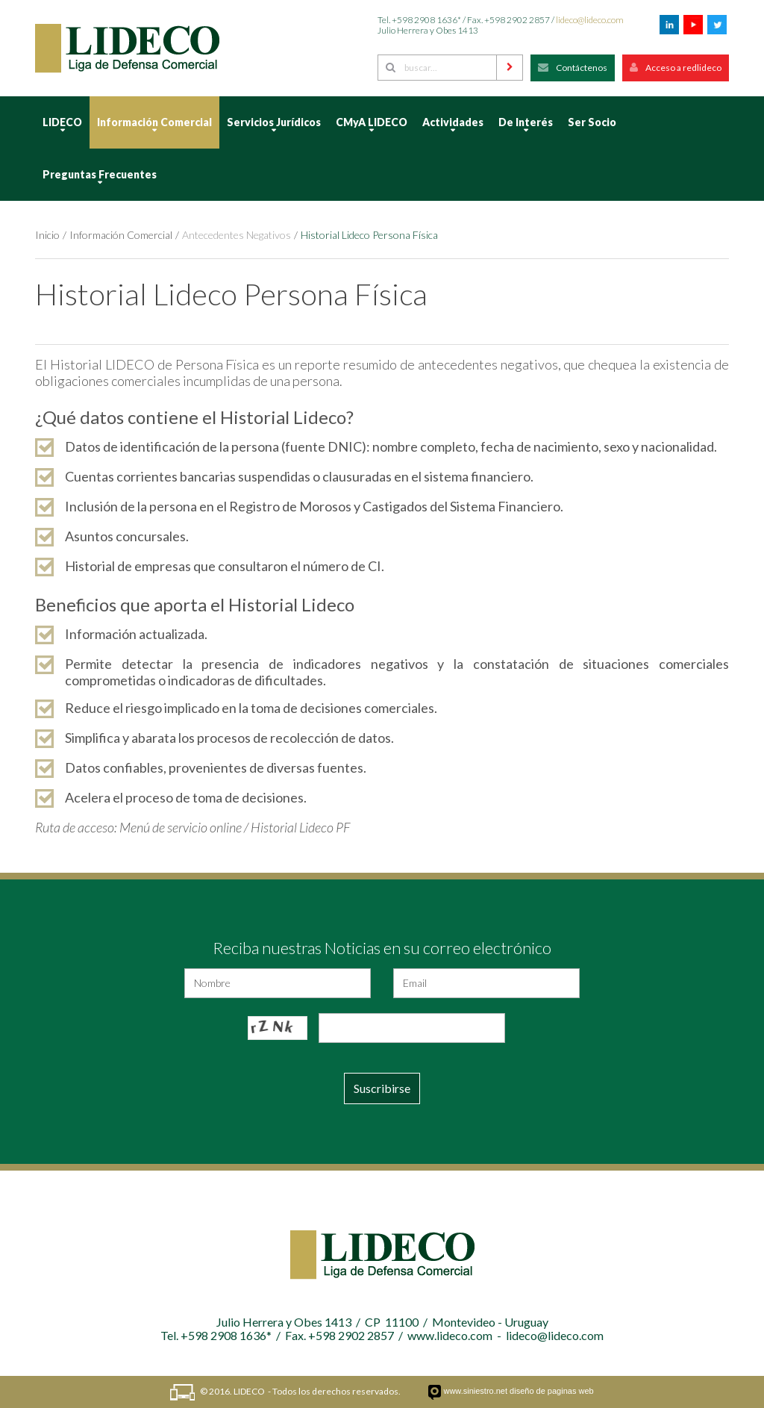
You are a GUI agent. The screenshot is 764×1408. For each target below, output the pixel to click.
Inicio (47, 234)
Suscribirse (382, 1088)
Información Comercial (120, 234)
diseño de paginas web (552, 1390)
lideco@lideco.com (590, 19)
